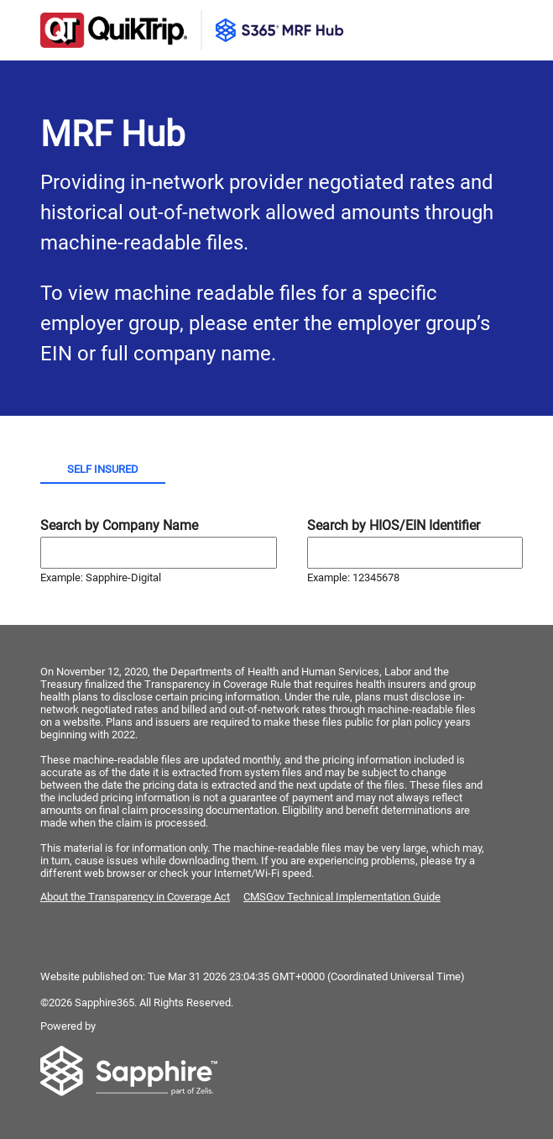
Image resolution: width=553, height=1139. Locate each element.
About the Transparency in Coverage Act (135, 896)
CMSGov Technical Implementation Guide (342, 896)
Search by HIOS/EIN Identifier (393, 525)
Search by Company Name (119, 525)
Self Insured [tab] (102, 469)
